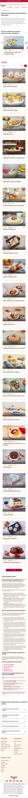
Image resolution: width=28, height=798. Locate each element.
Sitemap (2, 750)
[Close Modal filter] (25, 66)
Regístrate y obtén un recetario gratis (14, 1)
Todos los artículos (17, 741)
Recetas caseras (17, 746)
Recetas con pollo (4, 763)
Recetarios (24, 7)
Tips (15, 743)
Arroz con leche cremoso (8, 666)
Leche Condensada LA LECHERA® (10, 680)
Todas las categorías (5, 760)
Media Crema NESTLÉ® (8, 688)
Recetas (9, 7)
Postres (2, 769)
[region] (14, 790)
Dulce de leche (7, 667)
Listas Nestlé (3, 743)
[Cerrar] (26, 783)
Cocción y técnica (17, 744)
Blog (17, 7)
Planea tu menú (4, 748)
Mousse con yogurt (7, 669)
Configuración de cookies (14, 795)
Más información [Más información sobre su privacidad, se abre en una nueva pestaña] (20, 793)
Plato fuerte (3, 767)
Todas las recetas (6, 10)
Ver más (14, 570)
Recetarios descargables (5, 746)
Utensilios (16, 752)
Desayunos (3, 762)
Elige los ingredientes (5, 744)
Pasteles (2, 771)
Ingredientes (16, 750)
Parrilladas (3, 765)
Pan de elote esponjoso (8, 670)
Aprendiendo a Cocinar (18, 748)
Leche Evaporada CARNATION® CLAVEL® (11, 683)
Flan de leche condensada (9, 664)
